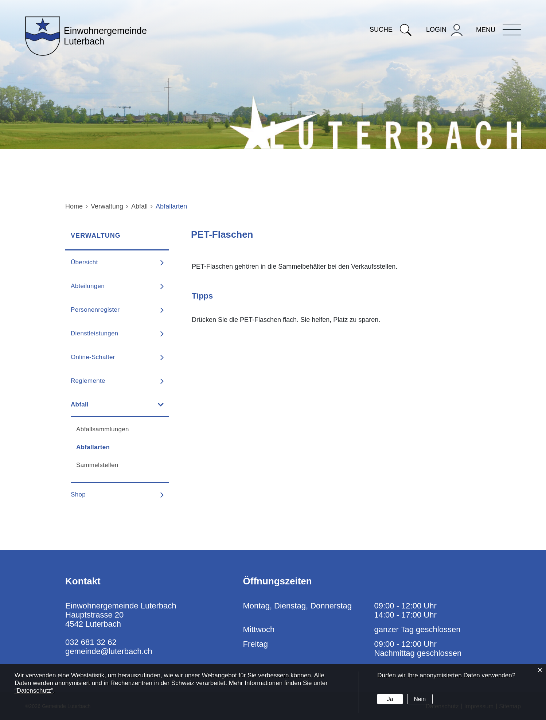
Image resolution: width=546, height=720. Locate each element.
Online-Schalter (93, 357)
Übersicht (84, 262)
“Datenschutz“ (34, 690)
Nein (420, 699)
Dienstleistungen (94, 333)
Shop (78, 494)
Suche (391, 29)
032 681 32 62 (91, 642)
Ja (390, 699)
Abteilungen (88, 286)
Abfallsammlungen (102, 429)
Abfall (80, 404)
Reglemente (88, 380)
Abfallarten (112, 447)
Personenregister (95, 309)
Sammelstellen (97, 465)
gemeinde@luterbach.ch (108, 651)
